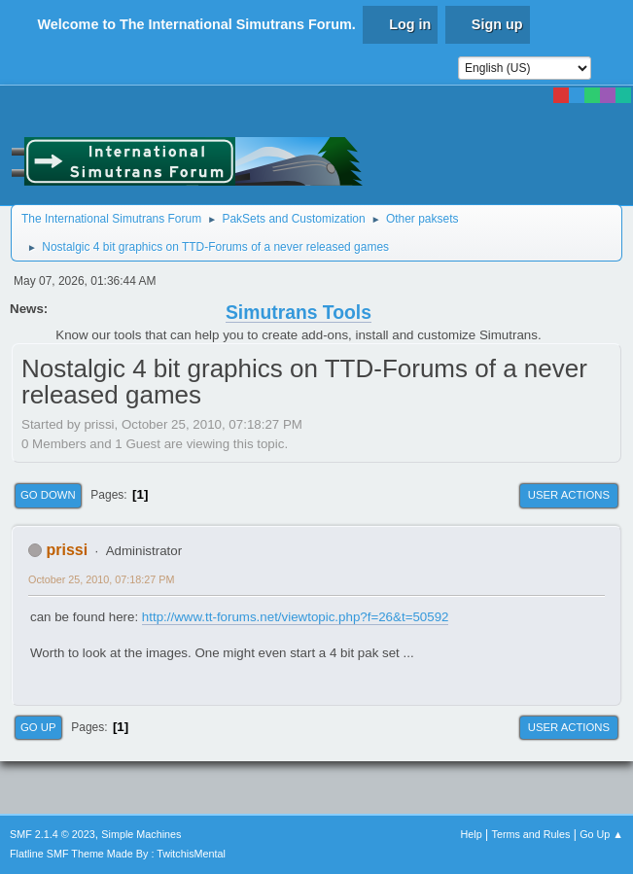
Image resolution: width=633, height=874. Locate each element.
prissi (67, 550)
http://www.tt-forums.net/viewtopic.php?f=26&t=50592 (295, 617)
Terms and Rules (531, 834)
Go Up (38, 727)
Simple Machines (141, 834)
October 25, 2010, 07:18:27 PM (101, 579)
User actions (569, 495)
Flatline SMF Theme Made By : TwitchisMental (118, 853)
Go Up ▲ (601, 834)
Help (471, 834)
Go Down (48, 495)
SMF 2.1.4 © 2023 (52, 834)
